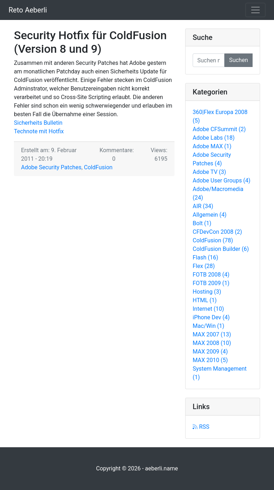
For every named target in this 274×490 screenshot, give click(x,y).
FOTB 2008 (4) (211, 274)
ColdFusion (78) (213, 240)
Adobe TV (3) (209, 172)
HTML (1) (205, 300)
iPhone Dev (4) (211, 317)
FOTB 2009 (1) (211, 283)
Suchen (238, 60)
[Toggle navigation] (255, 10)
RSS (201, 426)
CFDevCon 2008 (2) (217, 231)
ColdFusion (98, 167)
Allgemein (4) (210, 214)
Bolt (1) (202, 223)
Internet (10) (208, 308)
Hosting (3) (207, 291)
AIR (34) (203, 206)
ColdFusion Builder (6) (221, 249)
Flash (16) (205, 257)
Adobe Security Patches (51, 167)
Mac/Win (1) (208, 326)
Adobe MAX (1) (212, 146)
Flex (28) (204, 266)
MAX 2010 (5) (210, 360)
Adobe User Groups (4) (221, 180)
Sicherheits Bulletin (38, 122)
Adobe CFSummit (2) (219, 129)
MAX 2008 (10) (212, 343)
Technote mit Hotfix (39, 131)
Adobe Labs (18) (214, 137)
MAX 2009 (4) (210, 351)
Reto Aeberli (28, 10)
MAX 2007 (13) (212, 334)
